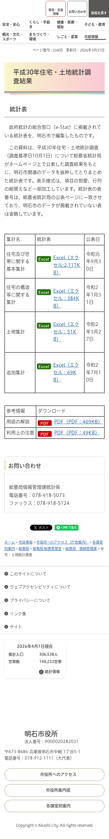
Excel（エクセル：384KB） (66, 298)
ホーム (9, 542)
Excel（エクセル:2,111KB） (66, 265)
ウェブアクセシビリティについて (40, 587)
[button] (56, 9)
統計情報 (52, 671)
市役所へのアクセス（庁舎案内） (62, 542)
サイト (16, 627)
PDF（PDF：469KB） (78, 421)
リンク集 (18, 614)
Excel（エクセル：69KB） (66, 372)
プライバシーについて (30, 600)
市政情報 (26, 542)
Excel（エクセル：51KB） (66, 331)
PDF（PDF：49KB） (77, 432)
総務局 (24, 548)
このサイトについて (28, 574)
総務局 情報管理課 (81, 548)
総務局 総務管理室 (47, 548)
